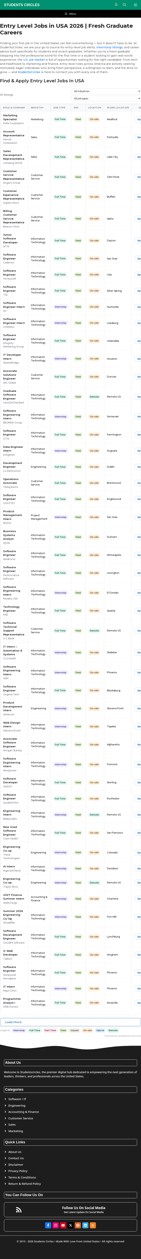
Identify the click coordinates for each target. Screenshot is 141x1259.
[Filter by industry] (106, 91)
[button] (124, 5)
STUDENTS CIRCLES (22, 5)
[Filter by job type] (106, 98)
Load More (13, 1022)
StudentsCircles (29, 72)
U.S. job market (34, 59)
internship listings (109, 47)
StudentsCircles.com (129, 1036)
